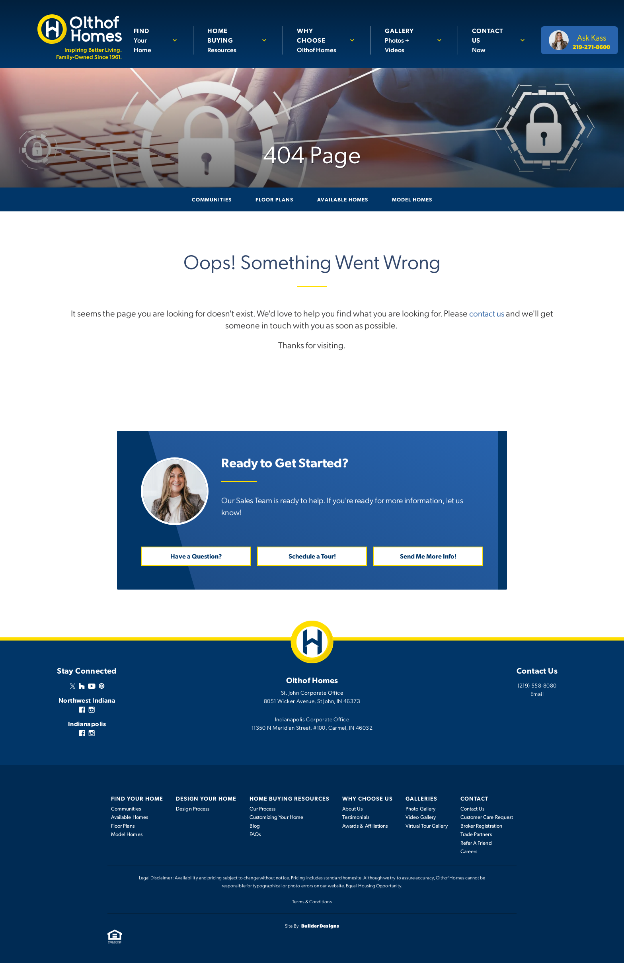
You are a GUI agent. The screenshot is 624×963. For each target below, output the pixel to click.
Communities (212, 199)
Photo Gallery (420, 808)
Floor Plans (274, 199)
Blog (255, 825)
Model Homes (412, 199)
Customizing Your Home (276, 816)
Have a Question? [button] (196, 555)
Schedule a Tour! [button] (312, 555)
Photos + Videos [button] (408, 40)
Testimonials (355, 816)
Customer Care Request (486, 816)
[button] (159, 40)
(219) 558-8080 (537, 684)
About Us (352, 808)
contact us (487, 312)
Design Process (192, 808)
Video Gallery (421, 816)
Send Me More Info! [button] (428, 555)
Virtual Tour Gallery (426, 825)
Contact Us (472, 808)
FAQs (255, 833)
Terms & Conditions (312, 901)
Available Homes (342, 199)
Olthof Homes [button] (321, 40)
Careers (469, 851)
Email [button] (537, 693)
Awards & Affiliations (365, 825)
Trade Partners (476, 833)
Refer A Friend (476, 842)
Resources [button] (233, 40)
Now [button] (492, 40)
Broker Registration (481, 825)
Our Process (263, 808)
